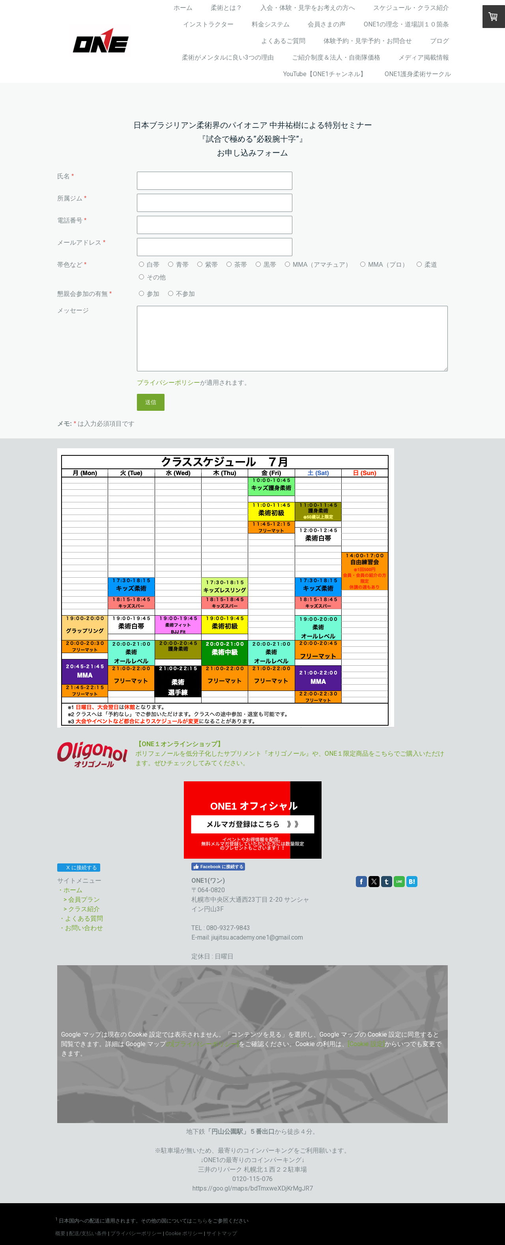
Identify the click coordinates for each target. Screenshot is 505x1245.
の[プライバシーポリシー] (202, 1044)
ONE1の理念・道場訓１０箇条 (406, 24)
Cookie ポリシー (184, 1233)
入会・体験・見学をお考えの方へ (307, 7)
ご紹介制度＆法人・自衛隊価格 (336, 57)
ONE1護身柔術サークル (418, 74)
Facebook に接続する (218, 866)
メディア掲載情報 (423, 57)
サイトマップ (221, 1233)
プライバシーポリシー (168, 382)
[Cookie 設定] (366, 1044)
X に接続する (78, 868)
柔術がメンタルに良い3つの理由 (228, 57)
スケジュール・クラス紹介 (411, 7)
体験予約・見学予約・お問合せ (368, 41)
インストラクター (208, 24)
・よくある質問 (81, 918)
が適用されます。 (194, 382)
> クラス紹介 (82, 909)
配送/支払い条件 (88, 1233)
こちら (200, 1221)
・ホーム (69, 890)
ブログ (439, 41)
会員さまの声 (327, 24)
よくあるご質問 (283, 41)
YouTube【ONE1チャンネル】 (325, 74)
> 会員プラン (82, 899)
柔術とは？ (226, 7)
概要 (60, 1233)
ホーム (183, 7)
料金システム (271, 24)
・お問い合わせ (80, 928)
